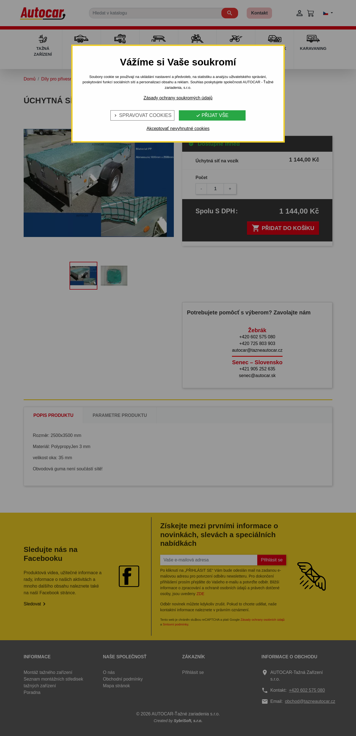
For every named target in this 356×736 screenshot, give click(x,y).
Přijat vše (212, 115)
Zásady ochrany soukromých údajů (178, 98)
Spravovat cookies (142, 115)
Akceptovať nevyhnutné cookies (178, 128)
